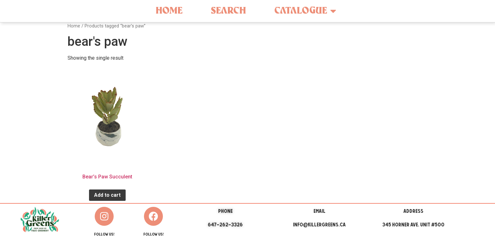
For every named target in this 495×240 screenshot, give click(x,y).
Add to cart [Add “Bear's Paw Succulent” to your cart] (107, 195)
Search (228, 10)
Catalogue (305, 11)
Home (169, 10)
